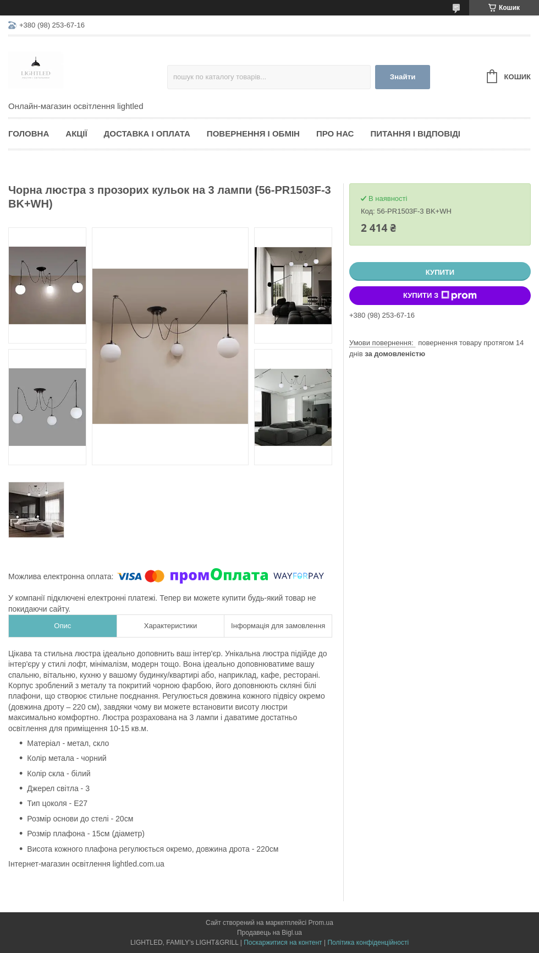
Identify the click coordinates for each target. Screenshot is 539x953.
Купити (440, 272)
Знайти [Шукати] (403, 77)
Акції (76, 133)
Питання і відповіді (415, 133)
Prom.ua (321, 923)
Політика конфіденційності (368, 942)
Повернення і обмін (253, 133)
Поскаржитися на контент (283, 942)
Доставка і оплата (147, 133)
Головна (28, 133)
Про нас (335, 133)
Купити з (440, 296)
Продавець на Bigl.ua (269, 932)
